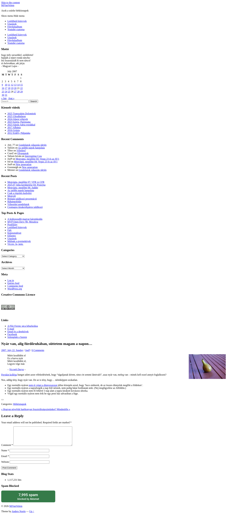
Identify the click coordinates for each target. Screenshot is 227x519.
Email (5, 460)
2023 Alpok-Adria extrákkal (21, 124)
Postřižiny (12, 224)
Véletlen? (21, 150)
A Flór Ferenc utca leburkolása (22, 326)
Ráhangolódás (14, 201)
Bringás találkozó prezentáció (22, 198)
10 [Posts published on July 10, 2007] (6, 84)
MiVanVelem (7, 5)
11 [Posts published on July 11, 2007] (9, 84)
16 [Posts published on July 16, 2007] (3, 88)
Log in (10, 280)
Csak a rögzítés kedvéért (19, 193)
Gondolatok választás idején (32, 145)
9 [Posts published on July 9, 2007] (2, 84)
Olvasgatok (23, 153)
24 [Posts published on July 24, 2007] (6, 91)
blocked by (28, 500)
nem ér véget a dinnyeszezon (43, 385)
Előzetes (11, 235)
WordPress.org (14, 288)
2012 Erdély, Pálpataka (18, 133)
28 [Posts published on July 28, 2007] (18, 91)
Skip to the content (10, 2)
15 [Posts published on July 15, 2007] (21, 84)
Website (5, 465)
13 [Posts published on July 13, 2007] (15, 84)
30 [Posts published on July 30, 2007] (3, 95)
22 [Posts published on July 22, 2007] (21, 88)
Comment (7, 448)
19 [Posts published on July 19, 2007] (12, 88)
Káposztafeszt (14, 233)
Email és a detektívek (18, 331)
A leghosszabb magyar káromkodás (24, 219)
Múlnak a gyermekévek (19, 241)
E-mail (10, 328)
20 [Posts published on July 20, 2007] (15, 88)
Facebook (12, 334)
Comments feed (15, 286)
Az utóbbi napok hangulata (31, 147)
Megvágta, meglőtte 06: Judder (22, 187)
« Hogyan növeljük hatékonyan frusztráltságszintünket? (29, 409)
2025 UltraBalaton (16, 116)
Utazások (12, 24)
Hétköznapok (19, 404)
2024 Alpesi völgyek (17, 119)
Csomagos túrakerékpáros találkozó (25, 207)
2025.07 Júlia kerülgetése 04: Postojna (26, 185)
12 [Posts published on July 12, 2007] (12, 84)
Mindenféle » (63, 409)
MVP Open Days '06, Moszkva (22, 221)
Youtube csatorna (16, 29)
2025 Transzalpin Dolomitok (21, 113)
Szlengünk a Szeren (17, 337)
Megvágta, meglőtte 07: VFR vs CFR (25, 182)
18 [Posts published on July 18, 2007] (9, 88)
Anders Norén (19, 515)
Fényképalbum (14, 26)
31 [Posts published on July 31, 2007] (6, 95)
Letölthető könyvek (17, 21)
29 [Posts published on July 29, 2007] (21, 91)
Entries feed (13, 283)
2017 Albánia (14, 127)
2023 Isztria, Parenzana (19, 122)
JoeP (27, 350)
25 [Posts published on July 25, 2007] (9, 91)
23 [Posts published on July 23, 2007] (3, 91)
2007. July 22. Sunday (12, 350)
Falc (9, 230)
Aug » (11, 98)
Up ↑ (31, 515)
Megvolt (11, 196)
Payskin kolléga (9, 374)
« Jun (3, 98)
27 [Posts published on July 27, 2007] (15, 91)
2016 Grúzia (13, 130)
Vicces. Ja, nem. (15, 244)
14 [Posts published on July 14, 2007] (18, 84)
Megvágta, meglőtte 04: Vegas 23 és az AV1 (37, 159)
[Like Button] (2, 399)
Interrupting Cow (33, 156)
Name (5, 454)
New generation (23, 164)
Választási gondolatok (18, 204)
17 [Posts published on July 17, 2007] (6, 88)
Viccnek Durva (16, 369)
